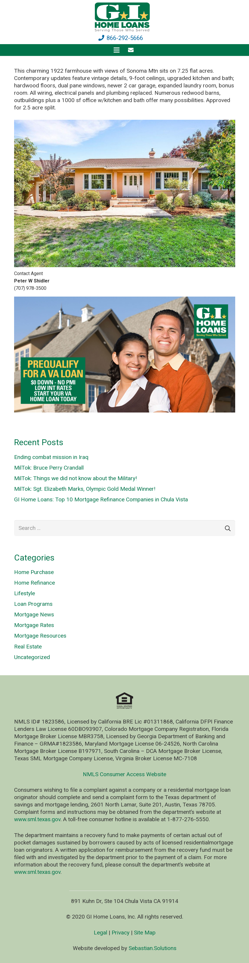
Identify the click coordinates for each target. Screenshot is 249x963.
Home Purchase (34, 572)
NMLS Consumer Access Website (124, 774)
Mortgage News (34, 614)
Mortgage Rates (34, 625)
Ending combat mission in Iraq (51, 457)
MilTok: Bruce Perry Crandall (49, 467)
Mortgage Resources (40, 635)
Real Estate (28, 646)
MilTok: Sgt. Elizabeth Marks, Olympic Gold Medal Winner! (84, 488)
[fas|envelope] (132, 49)
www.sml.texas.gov (37, 819)
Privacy (120, 932)
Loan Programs (33, 604)
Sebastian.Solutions (152, 948)
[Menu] (116, 50)
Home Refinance (34, 582)
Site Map (145, 932)
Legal (100, 932)
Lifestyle (24, 593)
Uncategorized (32, 657)
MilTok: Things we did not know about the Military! (75, 478)
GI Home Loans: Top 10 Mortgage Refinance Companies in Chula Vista (101, 499)
